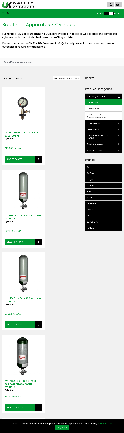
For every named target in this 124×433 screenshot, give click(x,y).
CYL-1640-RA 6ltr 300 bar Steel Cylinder (20, 206)
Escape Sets (95, 108)
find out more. (105, 423)
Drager (90, 179)
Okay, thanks (62, 428)
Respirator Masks (95, 144)
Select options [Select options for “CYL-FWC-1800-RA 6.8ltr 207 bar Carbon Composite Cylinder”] (15, 308)
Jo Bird (90, 197)
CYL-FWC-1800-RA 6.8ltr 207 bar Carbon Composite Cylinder (19, 284)
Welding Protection (95, 150)
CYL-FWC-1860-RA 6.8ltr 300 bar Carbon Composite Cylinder (60, 207)
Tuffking (90, 228)
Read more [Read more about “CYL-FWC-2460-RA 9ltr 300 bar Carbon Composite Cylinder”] (53, 299)
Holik (89, 191)
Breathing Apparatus (97, 96)
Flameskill (91, 185)
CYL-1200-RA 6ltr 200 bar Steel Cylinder (61, 129)
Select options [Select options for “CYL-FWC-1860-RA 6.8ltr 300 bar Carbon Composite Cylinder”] (56, 231)
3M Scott (91, 173)
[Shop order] (66, 78)
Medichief (91, 203)
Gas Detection (93, 129)
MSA (89, 215)
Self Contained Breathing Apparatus (97, 115)
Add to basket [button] (14, 153)
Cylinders (9, 133)
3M (88, 167)
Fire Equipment (93, 123)
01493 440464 (50, 398)
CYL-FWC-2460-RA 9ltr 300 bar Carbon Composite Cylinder (59, 284)
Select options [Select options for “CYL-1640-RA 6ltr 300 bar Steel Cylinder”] (15, 231)
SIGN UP (8, 361)
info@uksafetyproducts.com (56, 401)
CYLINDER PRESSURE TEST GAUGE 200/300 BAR (18, 129)
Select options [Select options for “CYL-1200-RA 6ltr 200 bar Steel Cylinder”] (56, 153)
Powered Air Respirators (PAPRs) (98, 136)
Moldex (90, 209)
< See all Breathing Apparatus (17, 62)
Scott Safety (92, 222)
